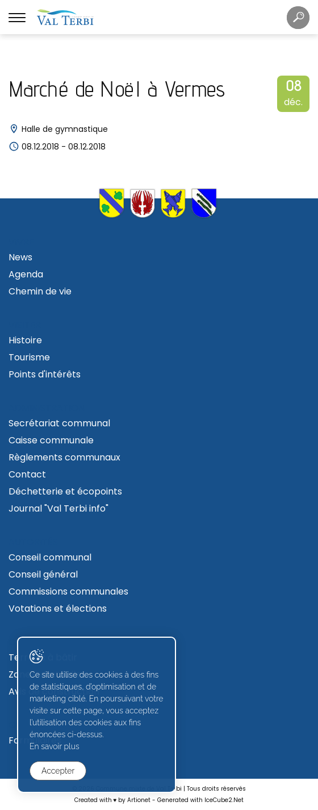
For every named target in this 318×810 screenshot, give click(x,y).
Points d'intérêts (45, 374)
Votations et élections (58, 608)
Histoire (25, 340)
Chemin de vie (40, 291)
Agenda (26, 274)
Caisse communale (51, 440)
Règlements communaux (64, 457)
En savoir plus (55, 746)
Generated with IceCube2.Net (200, 800)
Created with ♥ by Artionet (112, 800)
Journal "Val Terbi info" (58, 508)
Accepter (57, 770)
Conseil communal (50, 557)
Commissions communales (68, 591)
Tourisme (29, 357)
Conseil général (43, 574)
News (20, 257)
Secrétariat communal (59, 423)
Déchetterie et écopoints (65, 491)
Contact (27, 474)
